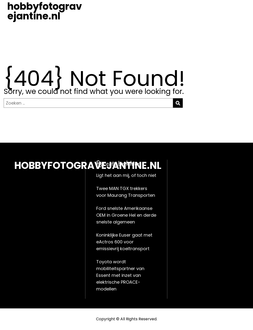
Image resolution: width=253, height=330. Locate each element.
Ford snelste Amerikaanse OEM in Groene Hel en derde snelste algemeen (126, 215)
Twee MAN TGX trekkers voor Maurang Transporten (125, 191)
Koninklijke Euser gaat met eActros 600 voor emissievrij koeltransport (124, 242)
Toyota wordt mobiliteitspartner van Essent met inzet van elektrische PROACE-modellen (120, 275)
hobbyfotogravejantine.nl (44, 11)
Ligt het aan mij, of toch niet (126, 175)
